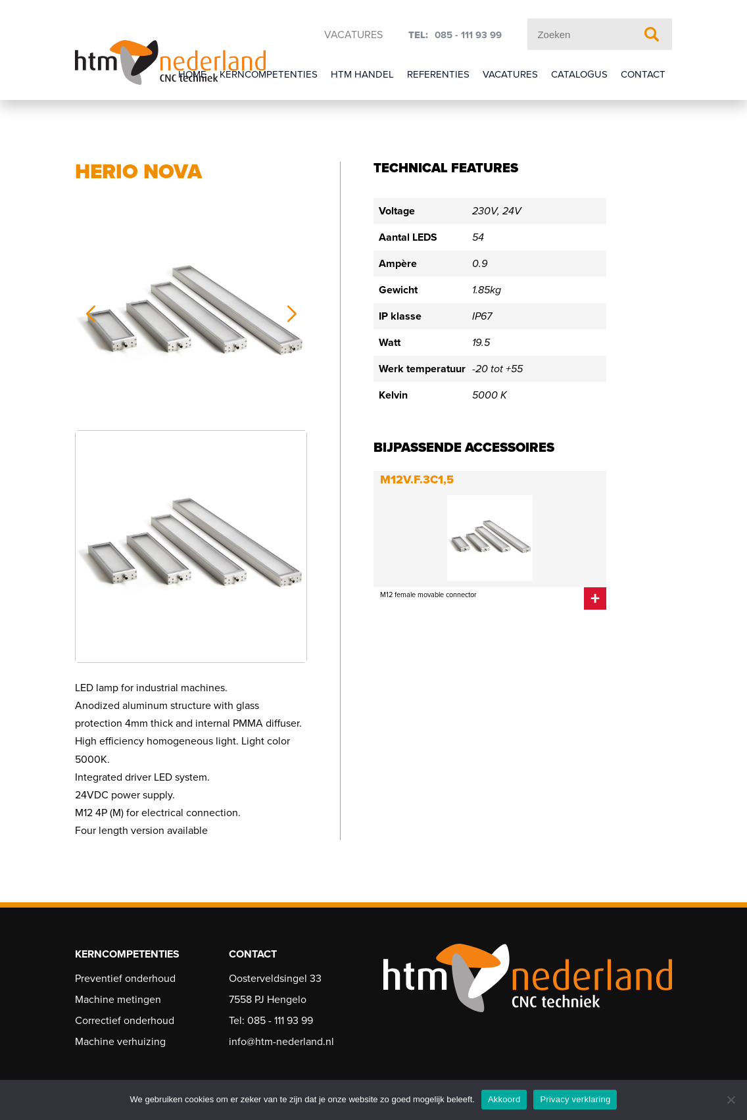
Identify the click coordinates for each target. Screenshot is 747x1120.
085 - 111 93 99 (468, 35)
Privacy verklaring (575, 1099)
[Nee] (730, 1099)
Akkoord (504, 1099)
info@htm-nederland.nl (281, 1041)
